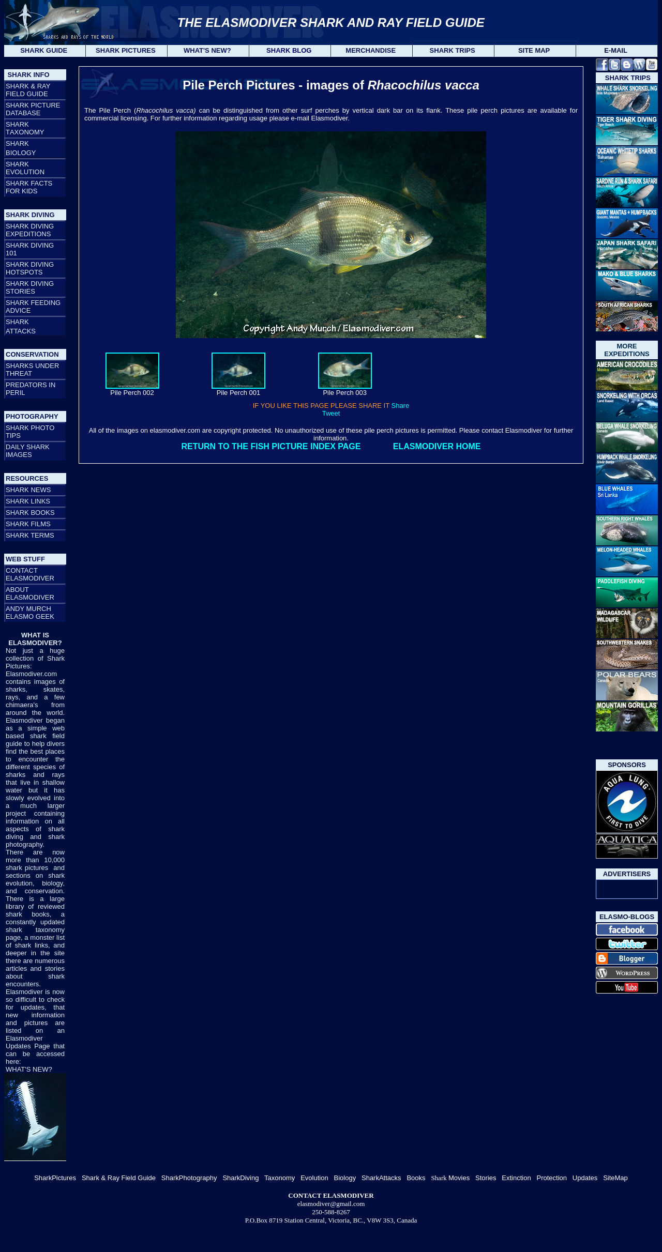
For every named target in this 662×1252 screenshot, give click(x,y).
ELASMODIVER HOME (437, 446)
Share (401, 405)
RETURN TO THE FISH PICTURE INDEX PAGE (270, 446)
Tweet (331, 413)
